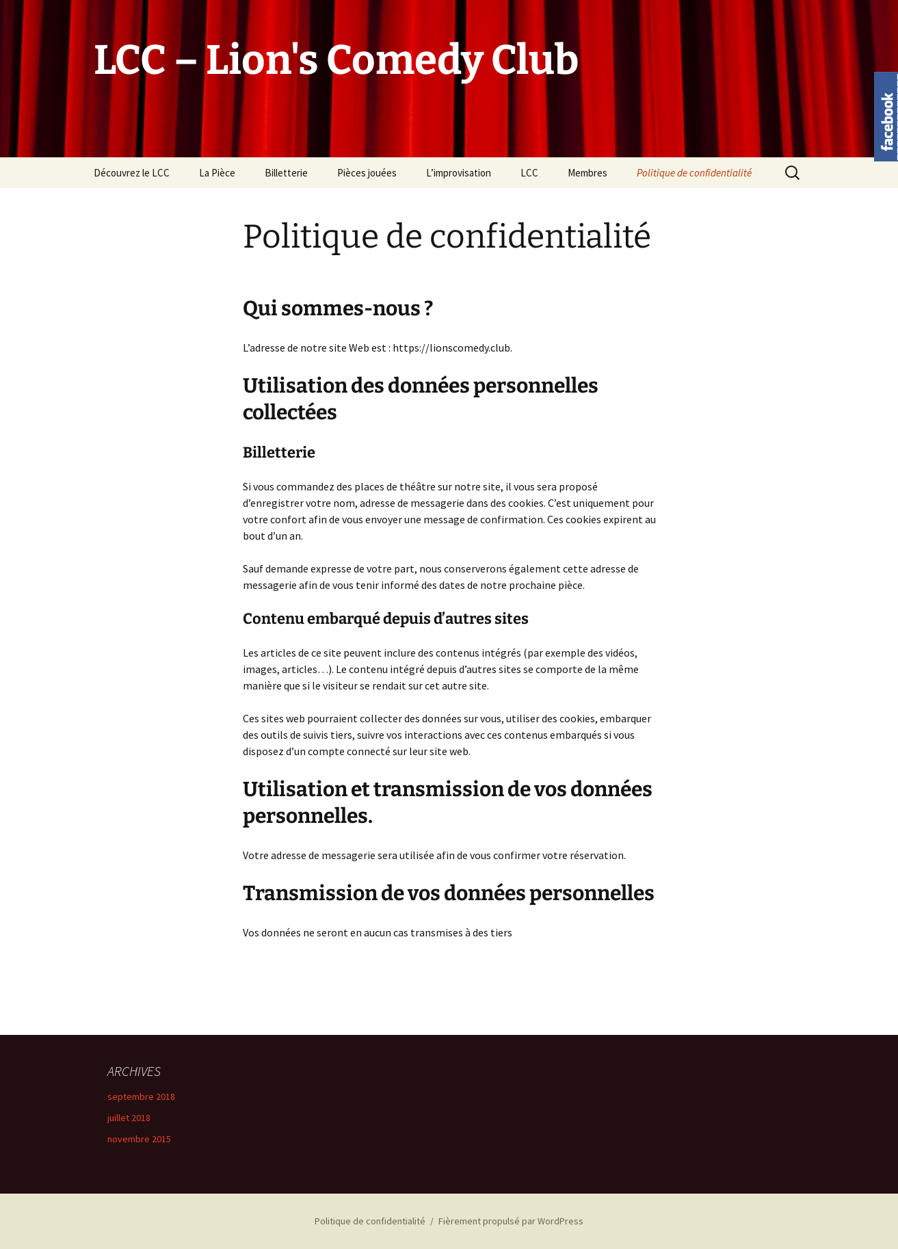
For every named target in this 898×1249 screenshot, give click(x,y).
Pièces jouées (367, 172)
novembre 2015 (139, 1139)
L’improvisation (458, 172)
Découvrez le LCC (132, 172)
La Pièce (217, 172)
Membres (587, 172)
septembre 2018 (141, 1096)
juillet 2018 (128, 1118)
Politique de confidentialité (694, 172)
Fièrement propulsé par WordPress (510, 1221)
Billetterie (286, 172)
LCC (529, 172)
